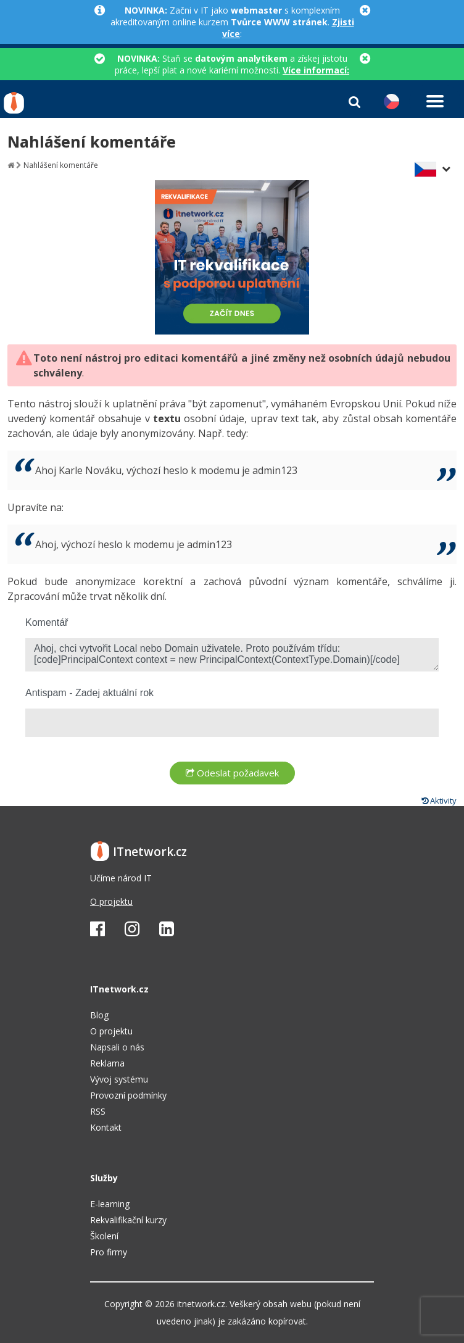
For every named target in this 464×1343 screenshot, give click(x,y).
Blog (99, 1015)
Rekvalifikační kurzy (128, 1220)
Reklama (107, 1063)
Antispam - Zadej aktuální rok (89, 693)
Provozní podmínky (128, 1095)
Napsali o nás (117, 1047)
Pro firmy (108, 1252)
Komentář (46, 622)
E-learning (110, 1204)
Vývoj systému (119, 1079)
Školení (104, 1236)
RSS (98, 1111)
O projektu (111, 901)
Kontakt (106, 1127)
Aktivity (439, 800)
